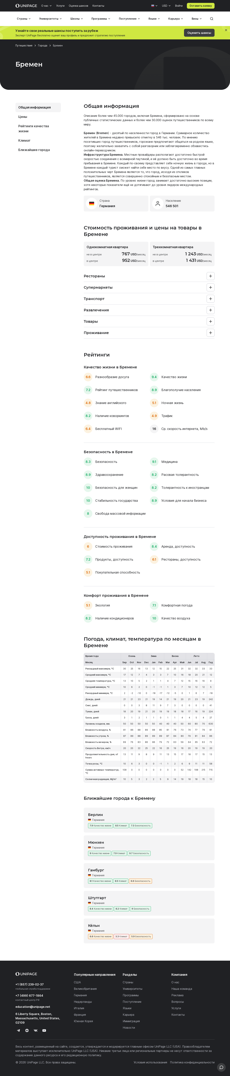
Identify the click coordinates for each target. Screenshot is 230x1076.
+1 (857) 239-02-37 (29, 984)
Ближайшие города (34, 150)
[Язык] (154, 6)
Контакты (98, 5)
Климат (24, 140)
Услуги (60, 5)
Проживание (96, 333)
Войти (179, 5)
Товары (91, 321)
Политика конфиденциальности (192, 1062)
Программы (99, 18)
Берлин (95, 815)
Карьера (174, 18)
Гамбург (96, 870)
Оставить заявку (201, 5)
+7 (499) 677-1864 (29, 995)
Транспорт (94, 299)
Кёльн (94, 925)
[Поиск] (212, 19)
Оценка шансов (78, 5)
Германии (168, 133)
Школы (75, 18)
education (32, 1007)
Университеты (48, 18)
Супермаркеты (98, 287)
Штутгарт (97, 898)
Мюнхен (96, 842)
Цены (22, 117)
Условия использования (150, 1062)
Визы (195, 18)
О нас (44, 5)
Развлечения (96, 310)
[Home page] (26, 6)
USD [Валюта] (164, 5)
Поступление (128, 18)
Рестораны (94, 276)
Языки (152, 18)
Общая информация (34, 107)
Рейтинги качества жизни (33, 128)
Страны (22, 18)
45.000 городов (124, 116)
